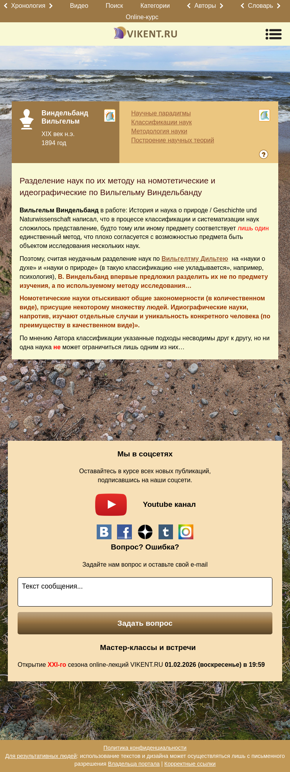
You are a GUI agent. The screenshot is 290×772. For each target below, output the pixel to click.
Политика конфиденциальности (144, 748)
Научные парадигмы (161, 113)
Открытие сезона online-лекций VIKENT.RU (141, 664)
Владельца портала (134, 764)
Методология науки (159, 131)
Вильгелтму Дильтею (195, 258)
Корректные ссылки (190, 764)
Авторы (205, 5)
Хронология (28, 5)
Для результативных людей (41, 756)
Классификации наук (161, 122)
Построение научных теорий (172, 140)
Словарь (260, 5)
